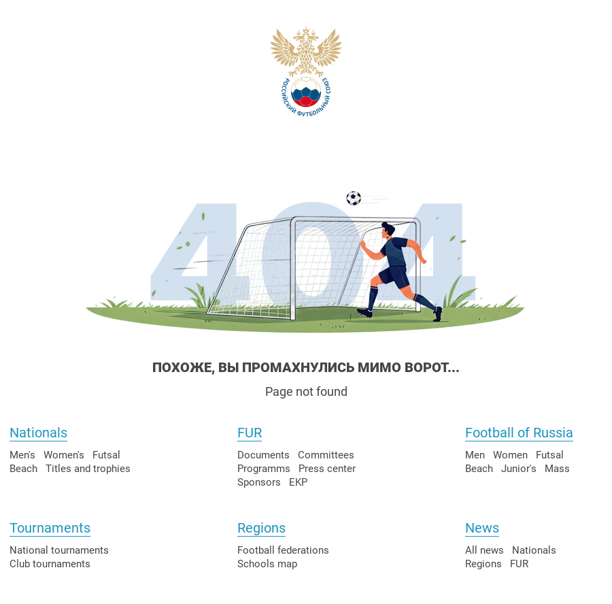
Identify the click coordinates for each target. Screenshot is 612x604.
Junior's (519, 469)
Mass (557, 469)
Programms (263, 469)
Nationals (38, 432)
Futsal (106, 455)
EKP (298, 482)
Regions (261, 528)
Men (475, 455)
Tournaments (50, 528)
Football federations (283, 550)
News (482, 528)
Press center (327, 469)
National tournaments (59, 550)
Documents (263, 455)
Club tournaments (50, 564)
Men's (22, 455)
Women (510, 455)
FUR (249, 432)
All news (484, 550)
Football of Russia (519, 432)
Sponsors (259, 482)
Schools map (267, 564)
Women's (64, 455)
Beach (23, 469)
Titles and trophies (88, 469)
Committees (326, 455)
